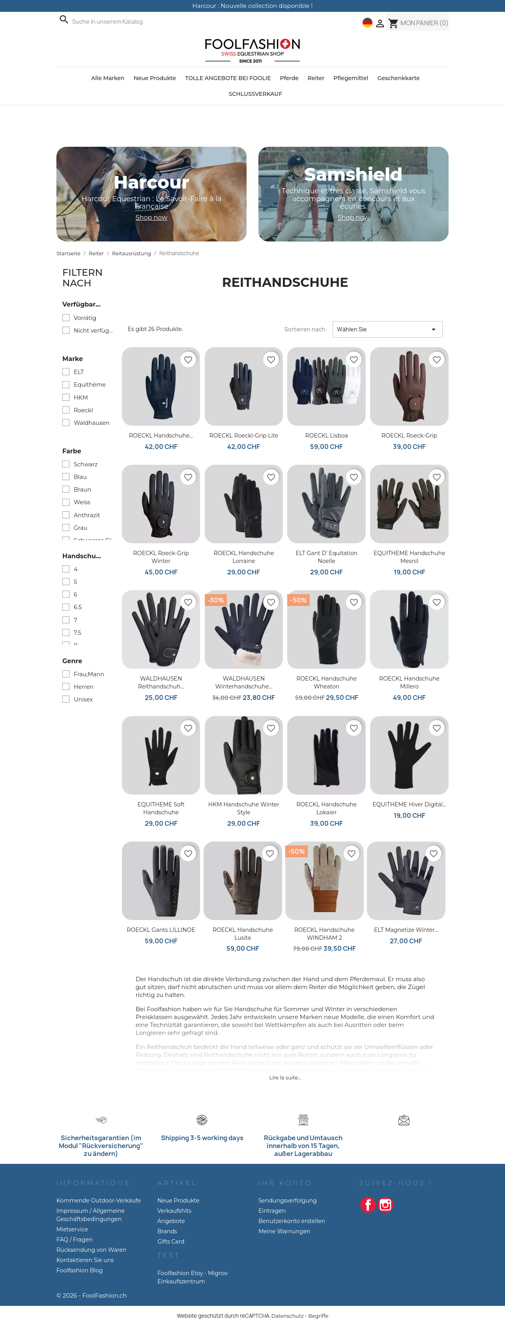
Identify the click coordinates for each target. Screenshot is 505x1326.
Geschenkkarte (398, 78)
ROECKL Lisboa (326, 435)
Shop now (151, 217)
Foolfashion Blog (79, 1270)
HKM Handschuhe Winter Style (243, 808)
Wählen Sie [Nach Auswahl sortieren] (387, 329)
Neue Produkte (154, 78)
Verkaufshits (174, 1210)
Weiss (82, 502)
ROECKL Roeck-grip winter (161, 557)
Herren (84, 686)
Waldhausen (92, 422)
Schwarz (85, 464)
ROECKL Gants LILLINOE (161, 929)
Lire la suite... (285, 1078)
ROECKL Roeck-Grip (409, 435)
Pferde (289, 78)
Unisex (83, 699)
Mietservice (72, 1229)
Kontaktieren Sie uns (85, 1260)
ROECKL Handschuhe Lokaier (326, 808)
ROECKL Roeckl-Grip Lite (244, 435)
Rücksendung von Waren (91, 1249)
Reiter (316, 78)
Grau (80, 527)
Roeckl (83, 410)
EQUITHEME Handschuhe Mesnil (409, 557)
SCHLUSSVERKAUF (255, 93)
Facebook (368, 1205)
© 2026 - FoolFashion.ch (91, 1295)
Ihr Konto (285, 1183)
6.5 (78, 607)
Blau (80, 477)
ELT (79, 372)
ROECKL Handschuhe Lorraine (243, 557)
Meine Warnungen (284, 1231)
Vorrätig (85, 318)
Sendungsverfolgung (287, 1200)
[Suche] (134, 22)
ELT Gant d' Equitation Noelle (326, 557)
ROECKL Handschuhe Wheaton (326, 682)
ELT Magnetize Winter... (406, 929)
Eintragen (272, 1210)
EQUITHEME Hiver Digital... (409, 804)
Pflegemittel (350, 78)
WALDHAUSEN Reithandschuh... (161, 682)
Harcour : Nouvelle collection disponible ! (253, 5)
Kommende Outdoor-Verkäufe (98, 1200)
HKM (81, 397)
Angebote (171, 1221)
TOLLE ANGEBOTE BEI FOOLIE (228, 78)
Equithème (90, 384)
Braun (82, 489)
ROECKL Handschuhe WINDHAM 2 (324, 933)
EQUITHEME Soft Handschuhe (160, 808)
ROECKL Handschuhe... (161, 435)
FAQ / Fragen (74, 1239)
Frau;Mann (89, 674)
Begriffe (318, 1316)
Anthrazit (87, 515)
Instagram (385, 1205)
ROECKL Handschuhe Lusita (243, 933)
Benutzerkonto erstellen (291, 1221)
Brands (167, 1231)
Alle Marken (107, 78)
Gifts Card (171, 1241)
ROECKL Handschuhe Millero (409, 682)
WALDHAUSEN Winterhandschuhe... (243, 682)
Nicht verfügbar (95, 330)
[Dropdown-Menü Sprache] (367, 23)
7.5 (77, 632)
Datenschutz (287, 1316)
